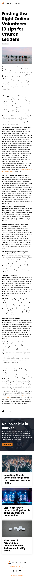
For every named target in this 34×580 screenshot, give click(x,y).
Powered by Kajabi (17, 575)
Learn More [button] (7, 444)
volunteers (5, 44)
